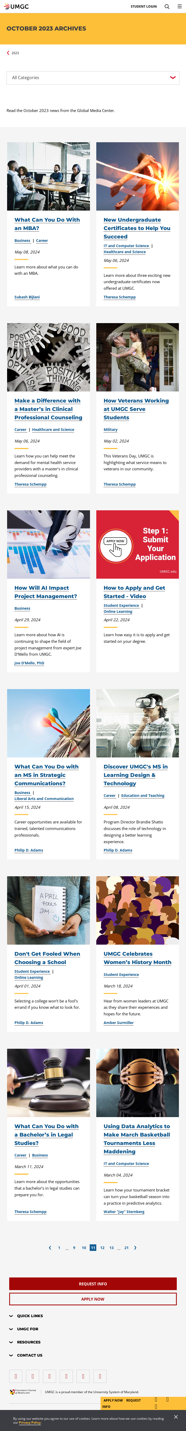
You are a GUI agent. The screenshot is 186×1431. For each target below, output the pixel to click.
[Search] (167, 6)
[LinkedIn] (34, 1374)
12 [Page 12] (102, 1247)
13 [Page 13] (111, 1247)
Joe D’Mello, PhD (29, 663)
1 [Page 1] (59, 1247)
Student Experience (122, 605)
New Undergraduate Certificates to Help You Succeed (137, 228)
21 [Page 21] (126, 1247)
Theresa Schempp (120, 297)
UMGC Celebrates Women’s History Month (138, 958)
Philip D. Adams (28, 850)
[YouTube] (101, 1374)
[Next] (135, 1247)
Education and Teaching (142, 795)
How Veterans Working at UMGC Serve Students (136, 409)
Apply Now (114, 1400)
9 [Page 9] (74, 1247)
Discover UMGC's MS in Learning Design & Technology (136, 775)
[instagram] (51, 1374)
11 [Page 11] (93, 1247)
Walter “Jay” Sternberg (124, 1212)
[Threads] (84, 1374)
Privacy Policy (30, 1422)
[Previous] (50, 1247)
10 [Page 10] (84, 1247)
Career (42, 240)
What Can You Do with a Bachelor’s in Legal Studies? (46, 1134)
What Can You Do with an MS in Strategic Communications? (46, 775)
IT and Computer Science (127, 246)
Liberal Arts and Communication (44, 799)
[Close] (176, 1417)
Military (111, 429)
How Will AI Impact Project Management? (45, 592)
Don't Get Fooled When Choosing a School (47, 958)
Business (22, 240)
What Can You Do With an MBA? (47, 224)
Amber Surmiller (119, 1023)
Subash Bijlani (27, 297)
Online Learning (118, 611)
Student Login (144, 6)
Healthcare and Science (125, 252)
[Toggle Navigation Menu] (179, 6)
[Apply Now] (93, 1299)
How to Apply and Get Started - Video (134, 592)
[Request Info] (93, 1283)
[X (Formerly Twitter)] (68, 1374)
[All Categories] (93, 78)
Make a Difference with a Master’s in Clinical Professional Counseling (48, 409)
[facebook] (17, 1374)
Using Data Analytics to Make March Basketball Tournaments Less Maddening (137, 1139)
